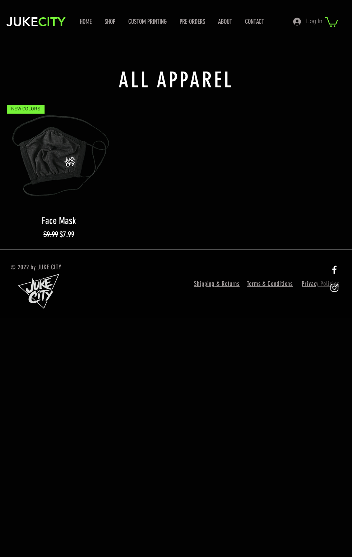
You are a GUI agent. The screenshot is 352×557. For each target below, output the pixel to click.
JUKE (22, 21)
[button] (331, 21)
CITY (51, 21)
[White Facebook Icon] (334, 269)
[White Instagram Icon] (334, 287)
